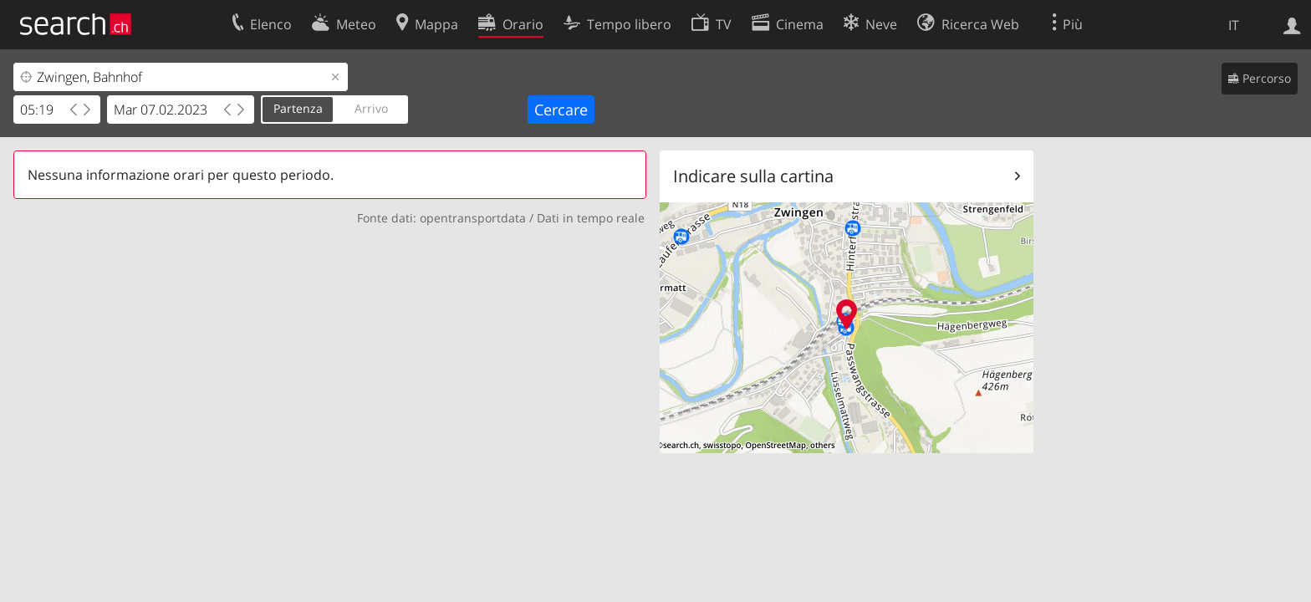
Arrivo (371, 108)
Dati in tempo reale (591, 218)
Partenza (298, 108)
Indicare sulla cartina (753, 176)
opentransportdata (473, 218)
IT (1233, 25)
